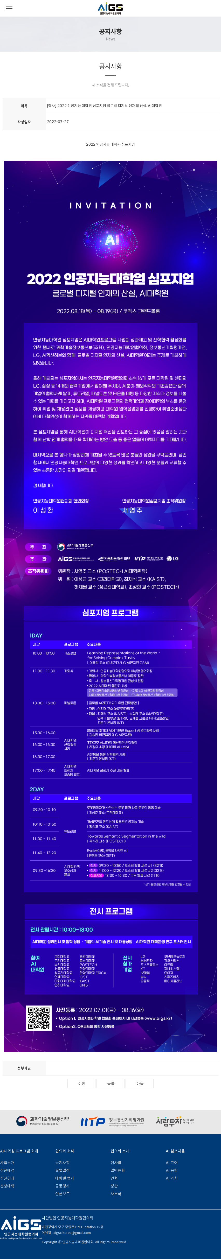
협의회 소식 (64, 1151)
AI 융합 (172, 1170)
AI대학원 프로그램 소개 (19, 1151)
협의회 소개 (120, 1151)
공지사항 (62, 1163)
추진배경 (7, 1170)
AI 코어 (172, 1163)
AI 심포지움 (175, 1151)
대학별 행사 (64, 1178)
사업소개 (7, 1163)
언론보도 (62, 1194)
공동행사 (62, 1186)
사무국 (116, 1194)
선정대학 (7, 1186)
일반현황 (118, 1170)
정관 (114, 1186)
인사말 (116, 1163)
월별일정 (62, 1170)
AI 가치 (172, 1178)
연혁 (114, 1178)
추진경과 (7, 1178)
